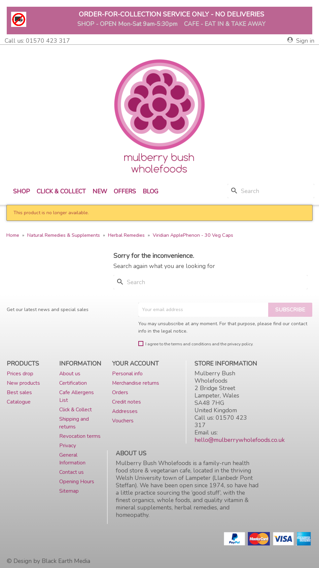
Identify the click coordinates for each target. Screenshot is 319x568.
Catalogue (19, 401)
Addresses (125, 411)
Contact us (71, 472)
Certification (73, 382)
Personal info (127, 373)
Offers (125, 191)
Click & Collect (61, 191)
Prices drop (20, 373)
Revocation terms (80, 436)
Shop (21, 191)
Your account (135, 363)
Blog (150, 191)
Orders (120, 392)
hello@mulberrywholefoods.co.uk (239, 440)
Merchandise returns (135, 382)
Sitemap (69, 490)
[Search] (270, 191)
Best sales (19, 392)
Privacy (67, 445)
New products (23, 382)
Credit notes (126, 401)
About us (69, 373)
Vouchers (123, 420)
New (100, 191)
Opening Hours (76, 481)
